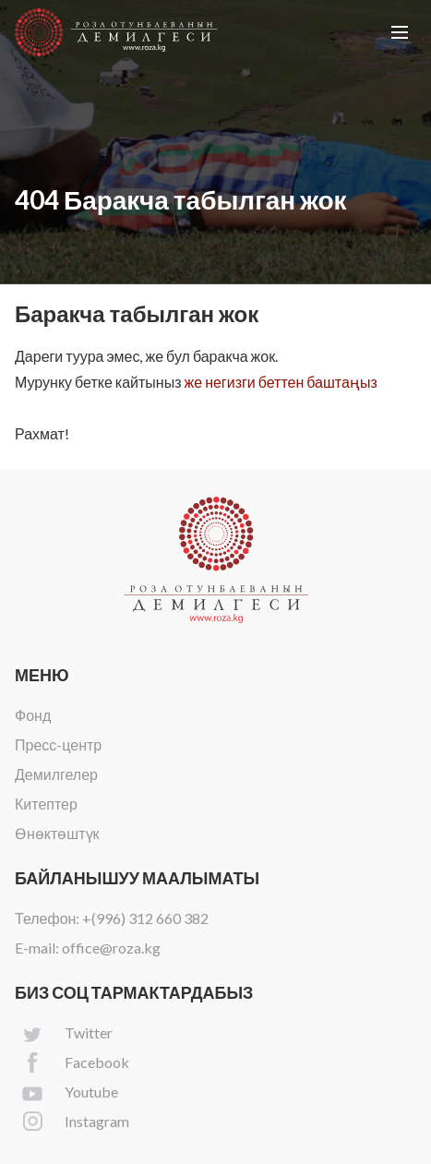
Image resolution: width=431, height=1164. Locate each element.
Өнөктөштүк (57, 833)
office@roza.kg (111, 947)
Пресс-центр (58, 744)
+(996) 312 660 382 (145, 918)
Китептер (46, 803)
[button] (399, 32)
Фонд (33, 715)
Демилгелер (56, 774)
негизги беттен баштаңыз (291, 381)
